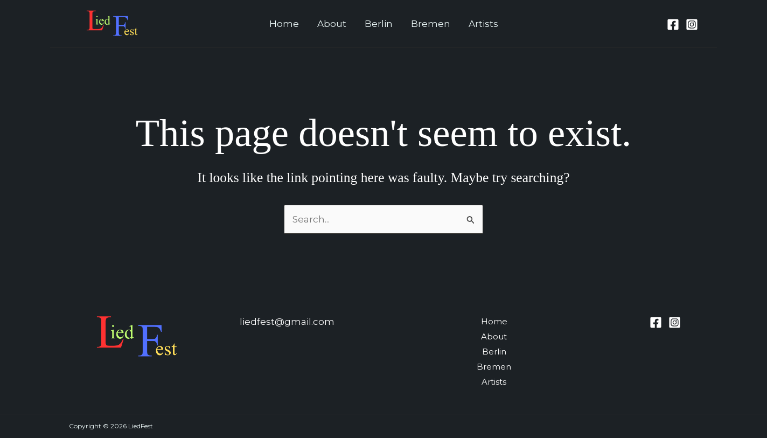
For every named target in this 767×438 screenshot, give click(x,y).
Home (284, 23)
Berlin (379, 23)
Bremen (430, 23)
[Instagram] (692, 24)
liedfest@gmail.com (287, 321)
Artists (483, 23)
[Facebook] (673, 24)
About (331, 23)
